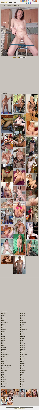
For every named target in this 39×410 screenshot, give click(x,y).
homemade (23, 318)
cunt (2, 361)
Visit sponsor (23, 57)
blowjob (3, 338)
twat (21, 376)
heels (22, 317)
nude (22, 334)
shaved (22, 363)
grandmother (4, 383)
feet (2, 372)
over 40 (22, 343)
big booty (3, 329)
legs (21, 326)
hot (21, 320)
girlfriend (3, 379)
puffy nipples (23, 354)
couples (3, 358)
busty (3, 345)
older (22, 340)
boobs (3, 340)
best (2, 327)
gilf (2, 377)
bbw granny (4, 322)
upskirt (22, 377)
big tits (3, 331)
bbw (2, 320)
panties (22, 351)
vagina (22, 379)
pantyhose (23, 352)
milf (21, 331)
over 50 (22, 345)
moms (22, 333)
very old (22, 381)
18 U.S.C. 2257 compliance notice (26, 407)
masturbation (23, 329)
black (3, 334)
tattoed (22, 372)
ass (2, 317)
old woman (23, 336)
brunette (3, 343)
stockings (22, 370)
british (3, 342)
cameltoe (3, 349)
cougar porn (4, 356)
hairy (3, 386)
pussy (22, 356)
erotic (3, 368)
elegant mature (5, 367)
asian (3, 315)
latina (22, 324)
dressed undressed (6, 365)
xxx (21, 386)
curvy (3, 363)
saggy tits (23, 359)
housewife (23, 322)
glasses (3, 381)
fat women (4, 370)
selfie (22, 361)
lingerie (22, 327)
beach (3, 324)
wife (21, 384)
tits (21, 374)
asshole (3, 318)
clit (2, 352)
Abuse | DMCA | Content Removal (12, 407)
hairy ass (22, 313)
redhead (22, 358)
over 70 (22, 349)
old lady (22, 338)
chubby (3, 351)
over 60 (22, 347)
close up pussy (5, 354)
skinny (22, 365)
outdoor (22, 342)
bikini (3, 333)
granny (3, 384)
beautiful (3, 326)
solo (21, 368)
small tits (22, 367)
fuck (2, 374)
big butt (3, 347)
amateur (3, 313)
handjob (22, 315)
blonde (3, 336)
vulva (22, 383)
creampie (3, 359)
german (3, 376)
